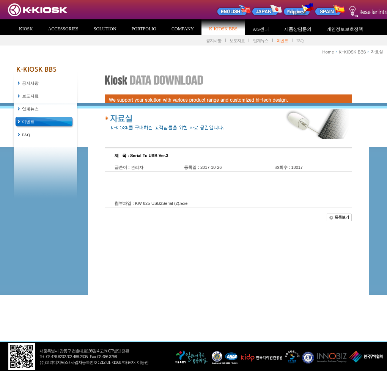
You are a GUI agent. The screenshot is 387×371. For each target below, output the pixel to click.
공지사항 (213, 40)
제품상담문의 (297, 29)
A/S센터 (261, 29)
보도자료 (237, 40)
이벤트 (282, 40)
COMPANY (182, 28)
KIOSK (26, 28)
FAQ (299, 40)
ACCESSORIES (63, 28)
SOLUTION (105, 28)
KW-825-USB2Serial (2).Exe (161, 203)
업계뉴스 (260, 40)
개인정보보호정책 (345, 29)
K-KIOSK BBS (223, 28)
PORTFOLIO (144, 28)
